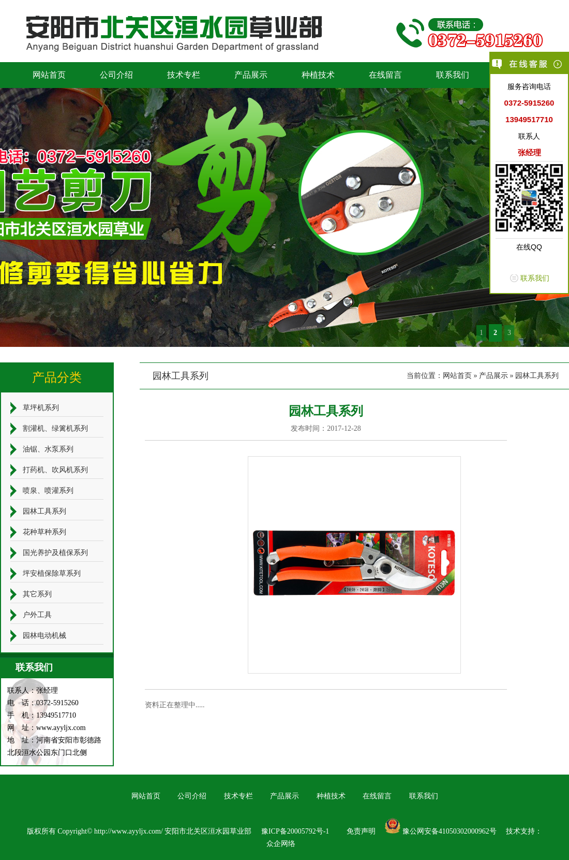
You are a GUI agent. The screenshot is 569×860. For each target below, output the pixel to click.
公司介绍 (116, 74)
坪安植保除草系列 (52, 573)
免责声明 (361, 831)
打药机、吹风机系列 (55, 470)
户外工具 (37, 615)
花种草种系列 (44, 532)
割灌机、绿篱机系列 (55, 428)
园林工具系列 (537, 376)
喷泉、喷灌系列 (48, 490)
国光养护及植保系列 (55, 553)
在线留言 (385, 74)
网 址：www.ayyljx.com (46, 728)
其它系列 (37, 594)
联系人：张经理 (32, 690)
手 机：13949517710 (41, 715)
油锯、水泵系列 (48, 449)
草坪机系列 (41, 408)
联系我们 (452, 74)
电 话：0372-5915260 (43, 703)
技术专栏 (183, 74)
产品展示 (250, 74)
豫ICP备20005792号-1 (295, 831)
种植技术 (318, 74)
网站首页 (49, 74)
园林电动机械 (44, 635)
